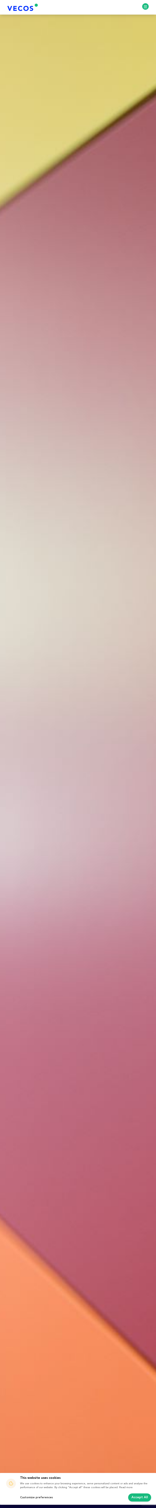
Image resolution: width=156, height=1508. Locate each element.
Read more (126, 1487)
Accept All (139, 1497)
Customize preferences (36, 1497)
